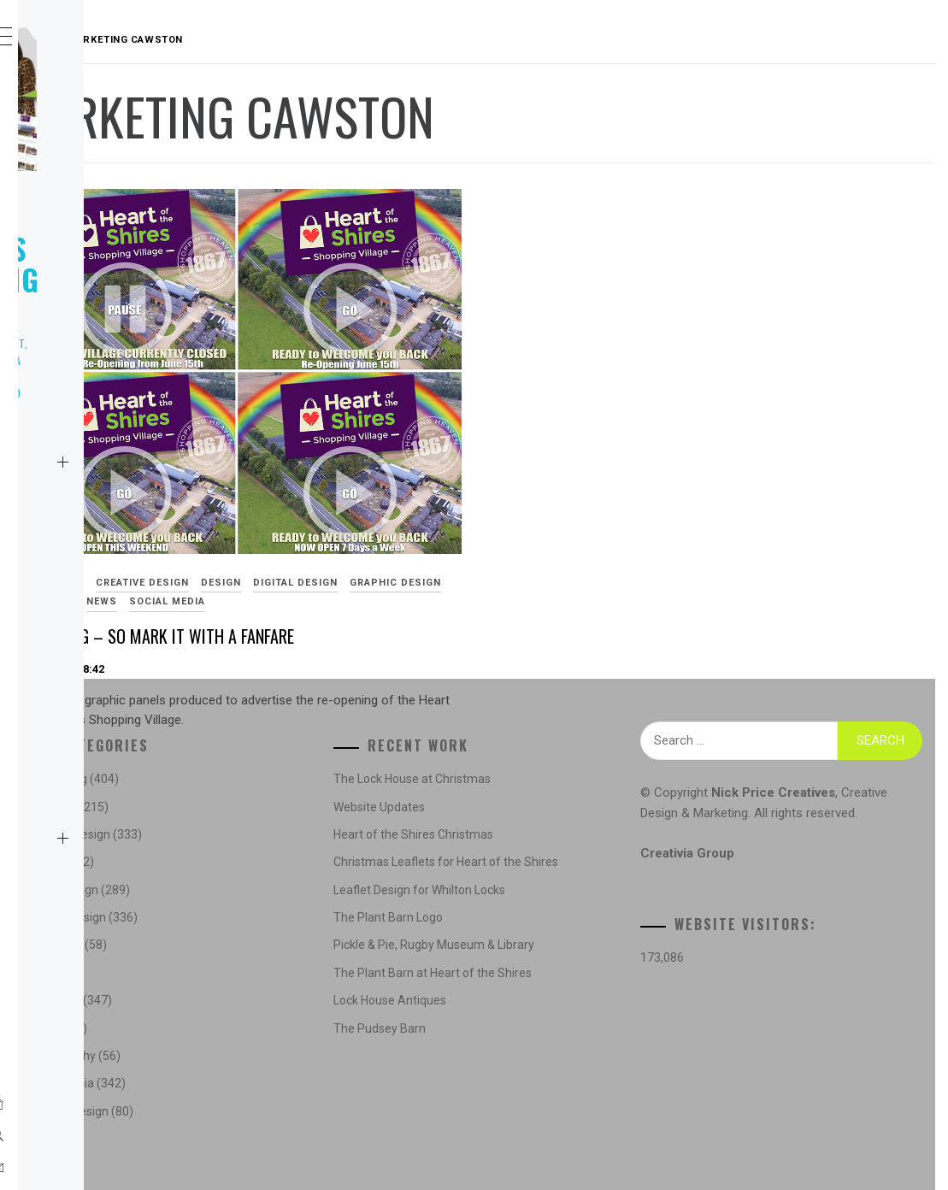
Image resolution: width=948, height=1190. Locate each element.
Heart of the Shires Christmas (584, 834)
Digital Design (311, 497)
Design (477, 478)
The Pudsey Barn (550, 1086)
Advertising (304, 478)
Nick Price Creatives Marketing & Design (138, 248)
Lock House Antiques (560, 1057)
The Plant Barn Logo (559, 936)
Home (156, 461)
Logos (83, 574)
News (80, 499)
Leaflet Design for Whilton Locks (590, 909)
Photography (109, 725)
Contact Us (156, 838)
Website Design (113, 612)
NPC (76, 800)
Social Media (105, 762)
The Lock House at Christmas (583, 779)
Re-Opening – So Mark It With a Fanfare (410, 551)
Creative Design (398, 478)
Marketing (98, 687)
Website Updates (550, 807)
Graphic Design (411, 497)
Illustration (106, 649)
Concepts (307, 807)
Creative (91, 537)
